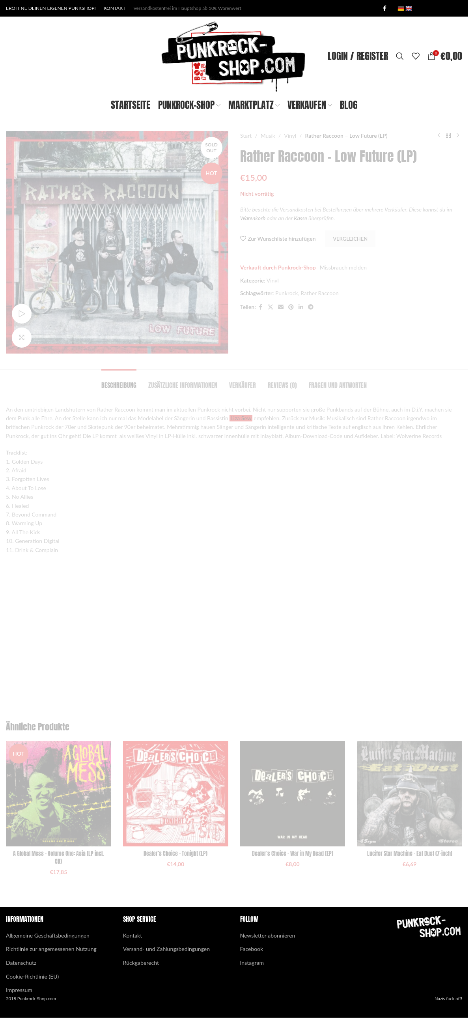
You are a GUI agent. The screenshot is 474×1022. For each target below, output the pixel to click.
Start (246, 135)
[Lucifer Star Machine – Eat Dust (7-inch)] (409, 793)
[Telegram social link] (310, 307)
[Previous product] (438, 135)
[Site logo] (234, 55)
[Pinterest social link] (291, 307)
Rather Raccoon (319, 293)
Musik (267, 135)
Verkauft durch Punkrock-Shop (278, 267)
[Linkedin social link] (300, 307)
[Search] (400, 56)
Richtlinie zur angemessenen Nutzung (51, 948)
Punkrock (286, 293)
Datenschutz (21, 962)
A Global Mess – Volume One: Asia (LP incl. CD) (58, 858)
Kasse (300, 218)
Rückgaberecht (141, 962)
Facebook (251, 948)
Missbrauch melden (342, 267)
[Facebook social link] (384, 8)
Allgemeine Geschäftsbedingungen (48, 935)
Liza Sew (240, 418)
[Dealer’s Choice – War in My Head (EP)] (292, 793)
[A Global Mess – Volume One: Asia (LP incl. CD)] (58, 793)
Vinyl (290, 135)
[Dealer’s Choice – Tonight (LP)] (175, 793)
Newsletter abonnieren (267, 935)
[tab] (118, 381)
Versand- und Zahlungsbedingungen (166, 948)
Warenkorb (252, 218)
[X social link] (270, 307)
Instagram (252, 962)
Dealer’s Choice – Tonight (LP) (175, 854)
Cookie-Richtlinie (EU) (32, 976)
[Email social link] (280, 307)
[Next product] (457, 135)
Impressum (19, 989)
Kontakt (132, 935)
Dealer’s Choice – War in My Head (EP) (292, 854)
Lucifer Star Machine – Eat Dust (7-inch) (409, 854)
